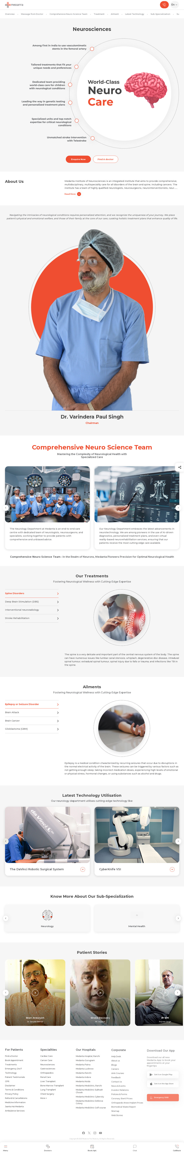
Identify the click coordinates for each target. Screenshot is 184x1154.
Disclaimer (10, 1087)
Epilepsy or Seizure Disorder (32, 707)
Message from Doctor (32, 14)
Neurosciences (47, 1067)
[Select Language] (175, 5)
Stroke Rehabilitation (32, 621)
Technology (11, 1074)
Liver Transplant (48, 1084)
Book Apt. (92, 1148)
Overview (10, 14)
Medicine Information (15, 1103)
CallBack (177, 1148)
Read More (73, 194)
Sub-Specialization (160, 14)
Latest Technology (134, 14)
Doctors (48, 1148)
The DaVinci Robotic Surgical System (37, 872)
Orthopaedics (46, 1075)
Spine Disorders (32, 597)
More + (43, 1101)
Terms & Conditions (14, 1091)
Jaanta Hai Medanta (14, 1108)
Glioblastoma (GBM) (32, 732)
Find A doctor (106, 159)
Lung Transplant (48, 1092)
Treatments (11, 1065)
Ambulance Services (14, 1112)
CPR (7, 1082)
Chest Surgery (47, 1096)
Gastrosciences (47, 1071)
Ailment (115, 14)
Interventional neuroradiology (32, 613)
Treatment (99, 14)
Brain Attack (32, 715)
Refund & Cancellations (16, 1099)
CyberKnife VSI (110, 872)
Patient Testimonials (15, 1078)
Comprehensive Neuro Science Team (68, 14)
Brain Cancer (32, 724)
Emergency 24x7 (13, 1070)
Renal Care (45, 1079)
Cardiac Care (46, 1058)
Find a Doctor (11, 1057)
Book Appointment (14, 1061)
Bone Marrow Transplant (52, 1088)
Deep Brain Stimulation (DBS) (32, 605)
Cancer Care (46, 1063)
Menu (5, 1148)
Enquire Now (78, 159)
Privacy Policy (11, 1095)
